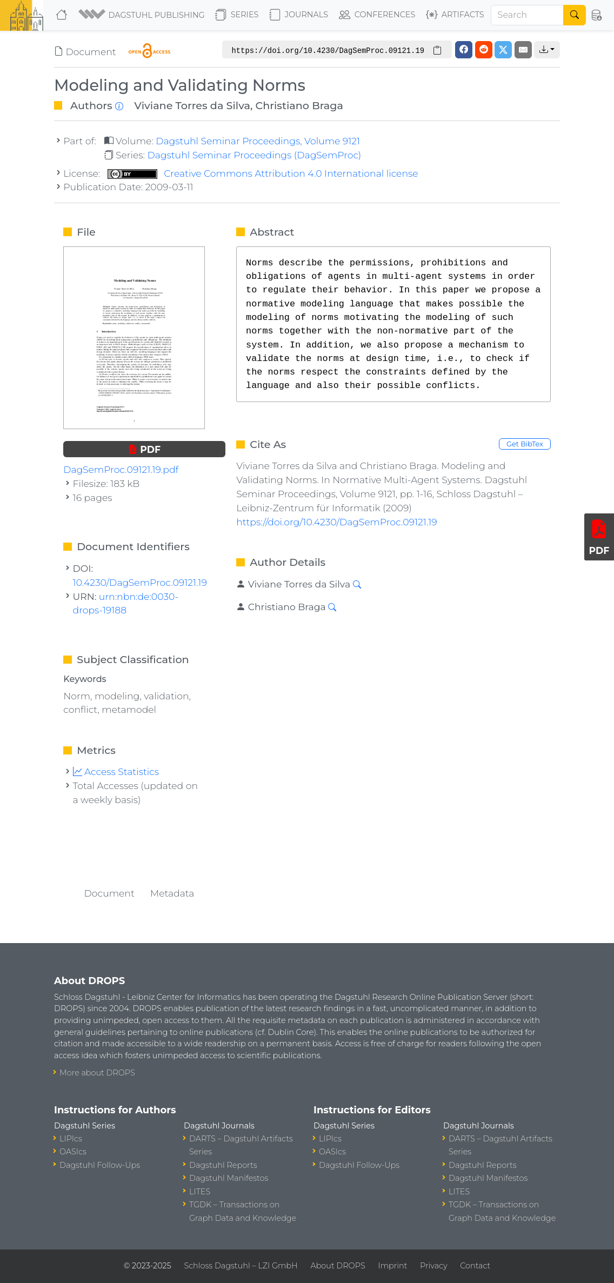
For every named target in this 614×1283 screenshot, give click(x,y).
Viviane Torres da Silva (192, 105)
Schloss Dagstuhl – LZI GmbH (240, 1266)
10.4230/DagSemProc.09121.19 (140, 582)
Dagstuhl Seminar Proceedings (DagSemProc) (254, 155)
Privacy (433, 1266)
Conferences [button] (377, 15)
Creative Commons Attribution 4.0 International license (263, 173)
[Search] (527, 15)
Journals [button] (298, 15)
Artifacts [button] (455, 15)
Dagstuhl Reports (223, 1165)
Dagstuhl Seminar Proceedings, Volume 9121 (258, 140)
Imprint (392, 1266)
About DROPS (337, 1266)
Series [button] (237, 15)
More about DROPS (97, 1073)
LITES (199, 1192)
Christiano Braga (299, 105)
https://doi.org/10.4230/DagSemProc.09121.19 (336, 521)
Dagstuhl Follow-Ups (99, 1165)
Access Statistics (116, 771)
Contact (475, 1266)
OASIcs (72, 1152)
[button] (142, 15)
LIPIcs (70, 1139)
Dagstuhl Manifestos (228, 1178)
